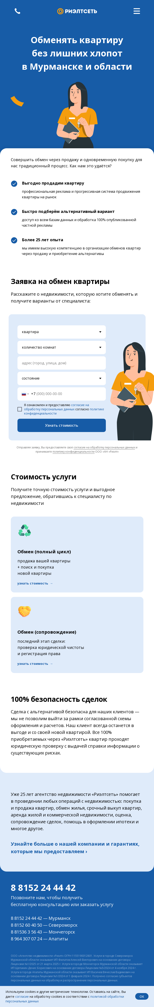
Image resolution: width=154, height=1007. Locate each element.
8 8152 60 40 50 (26, 925)
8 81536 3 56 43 (26, 932)
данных (33, 1001)
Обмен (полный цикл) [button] (44, 552)
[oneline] (61, 363)
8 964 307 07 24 (26, 939)
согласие (22, 996)
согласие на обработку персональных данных (56, 407)
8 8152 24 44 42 (43, 887)
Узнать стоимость (61, 425)
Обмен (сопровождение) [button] (46, 632)
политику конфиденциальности (74, 451)
